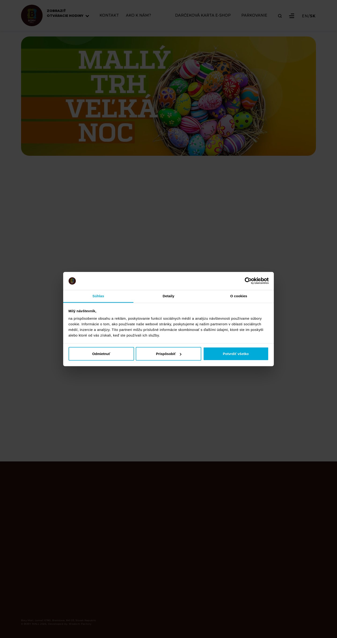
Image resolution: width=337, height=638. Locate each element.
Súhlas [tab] (98, 296)
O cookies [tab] (238, 296)
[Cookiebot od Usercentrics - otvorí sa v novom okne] (248, 280)
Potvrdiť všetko (236, 354)
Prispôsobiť (168, 354)
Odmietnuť (101, 354)
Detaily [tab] (168, 296)
